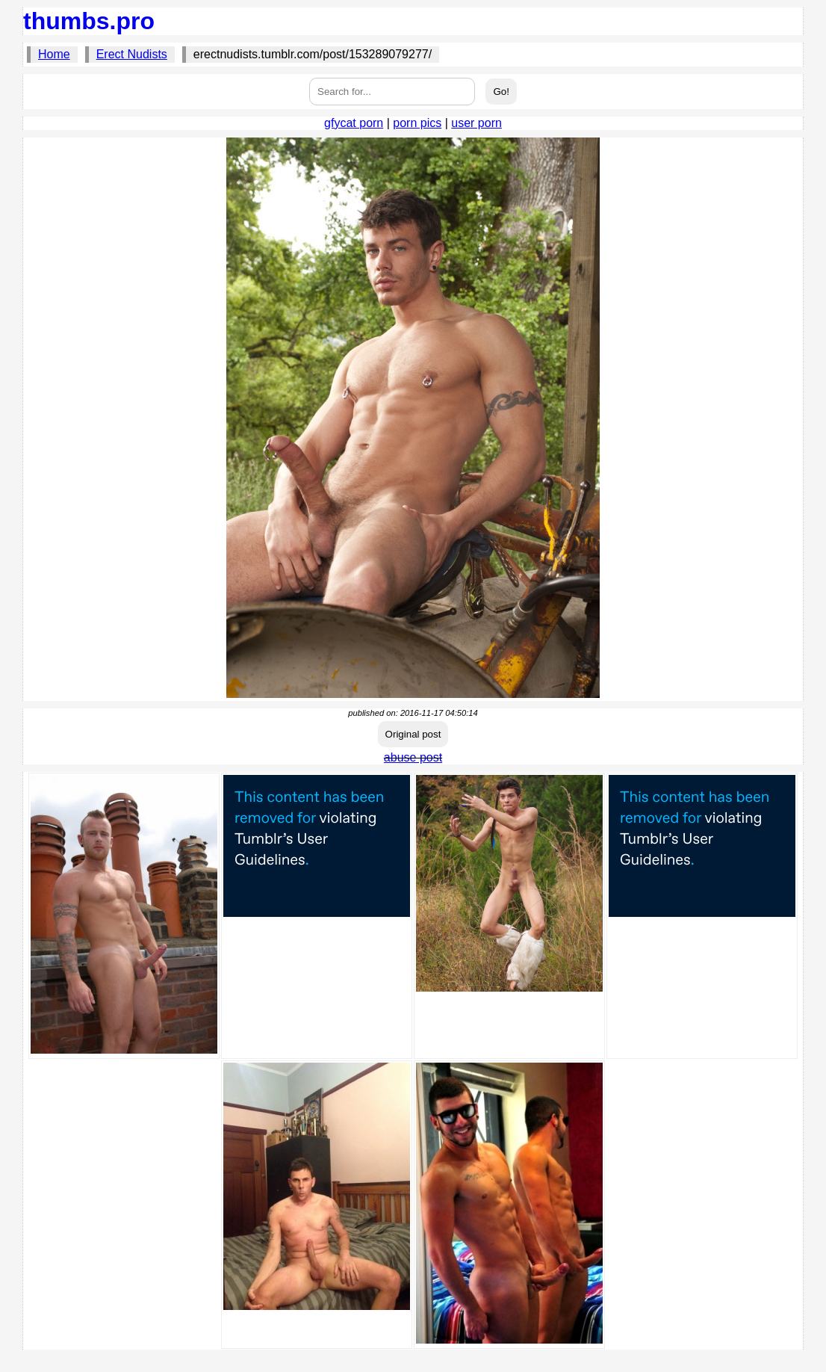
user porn (476, 123)
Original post (413, 734)
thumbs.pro (89, 20)
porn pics (417, 123)
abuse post (413, 757)
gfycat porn (353, 123)
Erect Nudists (131, 54)
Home (54, 54)
